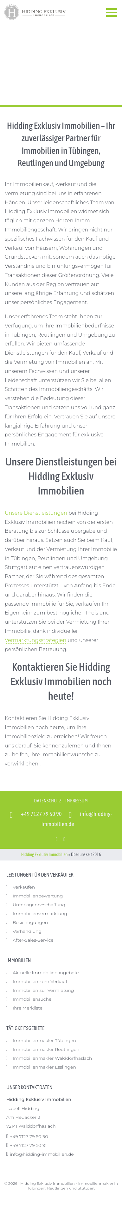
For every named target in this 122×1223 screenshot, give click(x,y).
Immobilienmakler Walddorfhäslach (52, 1058)
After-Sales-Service (33, 940)
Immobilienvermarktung (40, 913)
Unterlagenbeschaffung (39, 905)
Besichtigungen (30, 922)
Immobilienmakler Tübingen (44, 1040)
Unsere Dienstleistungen (36, 513)
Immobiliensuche (32, 999)
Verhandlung (27, 931)
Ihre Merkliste (27, 1008)
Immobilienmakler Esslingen (44, 1067)
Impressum (76, 800)
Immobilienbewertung (38, 896)
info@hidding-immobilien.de (42, 1154)
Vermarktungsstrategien (35, 640)
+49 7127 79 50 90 (41, 814)
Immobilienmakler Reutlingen (46, 1049)
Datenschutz (47, 800)
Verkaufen (24, 887)
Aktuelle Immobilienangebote (46, 972)
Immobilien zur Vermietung (43, 990)
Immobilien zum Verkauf (40, 981)
